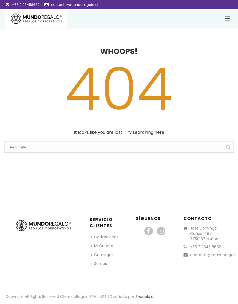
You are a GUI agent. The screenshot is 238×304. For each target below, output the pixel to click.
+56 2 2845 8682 (205, 246)
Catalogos (102, 254)
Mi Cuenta (102, 245)
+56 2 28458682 (26, 4)
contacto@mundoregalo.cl (74, 4)
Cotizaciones (104, 237)
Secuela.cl (144, 296)
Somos (99, 263)
